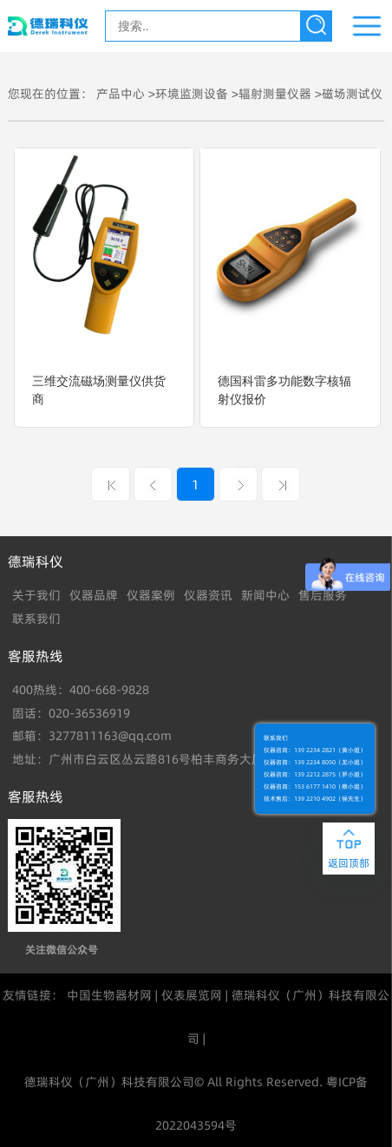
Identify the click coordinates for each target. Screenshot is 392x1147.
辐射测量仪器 (274, 93)
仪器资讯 (208, 595)
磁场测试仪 (352, 93)
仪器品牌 (93, 595)
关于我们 (36, 595)
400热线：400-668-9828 (80, 689)
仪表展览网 (191, 995)
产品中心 (120, 93)
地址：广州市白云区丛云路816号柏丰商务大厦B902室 (158, 759)
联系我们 (36, 618)
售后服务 (322, 595)
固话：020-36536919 (71, 713)
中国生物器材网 (109, 995)
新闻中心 (265, 595)
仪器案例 (151, 595)
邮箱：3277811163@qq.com (92, 735)
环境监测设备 (191, 93)
